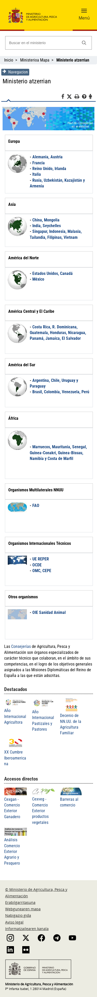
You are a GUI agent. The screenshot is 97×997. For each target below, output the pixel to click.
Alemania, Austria (47, 156)
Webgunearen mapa (23, 908)
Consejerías (21, 646)
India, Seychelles (46, 225)
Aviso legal (14, 922)
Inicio (8, 60)
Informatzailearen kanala (27, 928)
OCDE (37, 564)
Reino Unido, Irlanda (49, 168)
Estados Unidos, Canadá (52, 273)
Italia (36, 174)
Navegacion (15, 71)
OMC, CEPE (41, 570)
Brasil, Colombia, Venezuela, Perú (60, 391)
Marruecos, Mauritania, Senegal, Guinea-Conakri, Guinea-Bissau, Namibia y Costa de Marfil (58, 452)
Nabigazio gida (18, 915)
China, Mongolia (45, 220)
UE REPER (40, 559)
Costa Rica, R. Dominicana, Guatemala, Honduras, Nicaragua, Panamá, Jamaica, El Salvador (58, 332)
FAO (35, 505)
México (38, 279)
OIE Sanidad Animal (49, 612)
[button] (84, 12)
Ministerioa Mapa (34, 60)
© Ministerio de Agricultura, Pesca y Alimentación (36, 892)
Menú (84, 18)
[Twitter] (70, 97)
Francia (38, 162)
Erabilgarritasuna (20, 902)
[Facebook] (64, 97)
